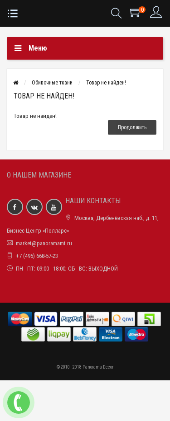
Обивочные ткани (52, 83)
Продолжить (132, 127)
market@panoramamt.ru (44, 243)
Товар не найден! (106, 83)
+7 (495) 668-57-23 (37, 256)
